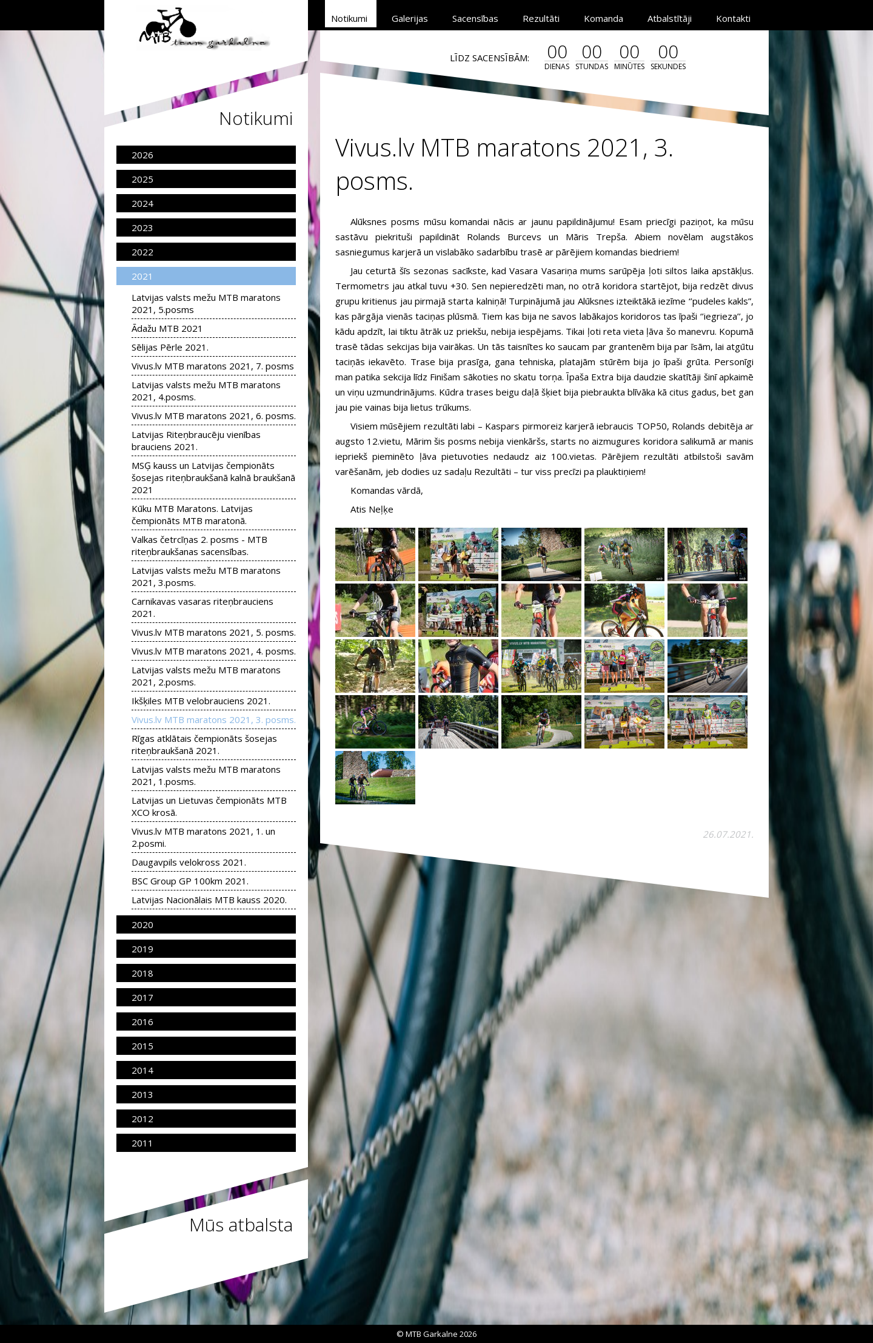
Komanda (603, 18)
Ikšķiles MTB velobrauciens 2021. (201, 701)
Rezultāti (541, 18)
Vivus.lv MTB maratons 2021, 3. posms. (214, 719)
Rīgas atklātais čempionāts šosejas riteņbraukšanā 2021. (204, 744)
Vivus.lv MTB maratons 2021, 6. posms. (214, 415)
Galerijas (410, 18)
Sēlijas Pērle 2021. (170, 347)
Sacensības (475, 18)
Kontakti (733, 18)
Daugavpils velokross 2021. (189, 862)
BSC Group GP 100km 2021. (190, 881)
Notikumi (349, 18)
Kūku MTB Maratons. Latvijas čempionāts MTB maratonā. (192, 514)
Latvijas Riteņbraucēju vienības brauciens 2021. (196, 440)
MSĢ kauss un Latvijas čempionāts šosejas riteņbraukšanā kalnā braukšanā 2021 (213, 477)
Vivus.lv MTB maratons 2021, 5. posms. (214, 632)
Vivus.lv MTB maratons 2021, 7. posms (213, 366)
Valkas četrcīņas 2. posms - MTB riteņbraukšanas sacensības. (199, 545)
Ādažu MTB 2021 (167, 328)
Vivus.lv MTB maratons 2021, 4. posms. (214, 651)
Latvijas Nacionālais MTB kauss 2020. (209, 900)
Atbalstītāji (669, 18)
